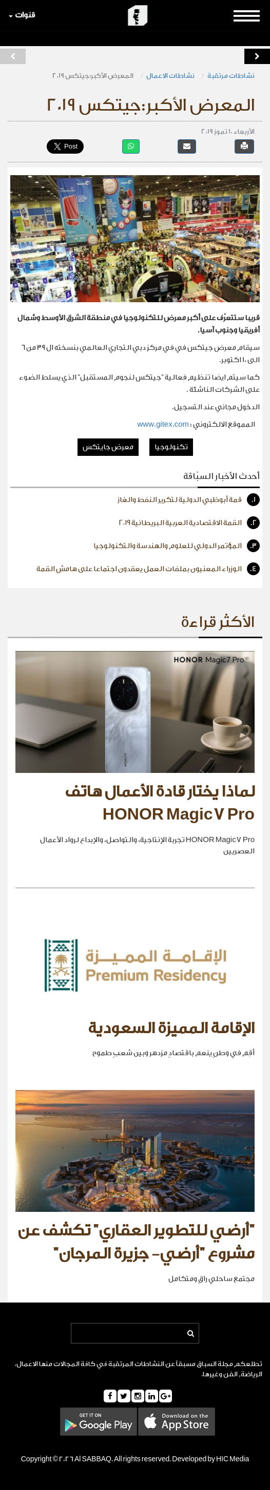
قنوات (22, 15)
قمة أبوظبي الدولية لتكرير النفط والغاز (189, 499)
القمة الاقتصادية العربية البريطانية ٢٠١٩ (189, 522)
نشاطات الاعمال (170, 75)
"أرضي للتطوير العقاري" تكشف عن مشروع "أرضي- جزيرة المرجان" (136, 1242)
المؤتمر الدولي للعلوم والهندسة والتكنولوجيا (176, 545)
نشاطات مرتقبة (231, 75)
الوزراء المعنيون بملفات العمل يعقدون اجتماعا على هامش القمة (148, 568)
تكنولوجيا (171, 447)
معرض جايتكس (108, 447)
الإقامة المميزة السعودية (171, 1028)
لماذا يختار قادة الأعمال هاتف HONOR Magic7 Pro (160, 803)
